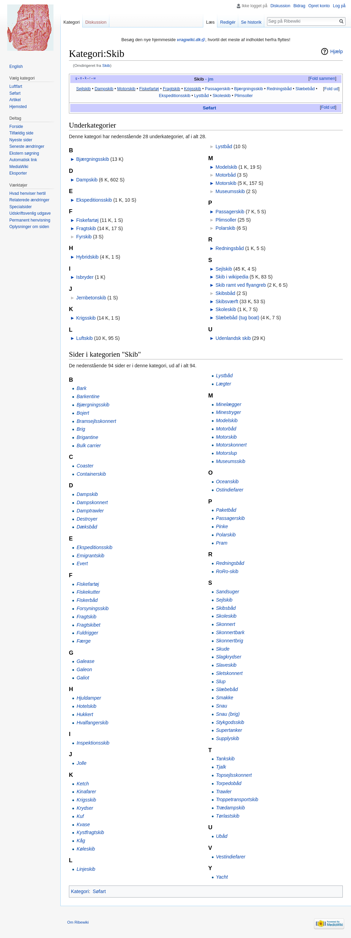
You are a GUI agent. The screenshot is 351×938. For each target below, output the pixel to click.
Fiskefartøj (149, 88)
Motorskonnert (231, 445)
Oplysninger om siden (29, 226)
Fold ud (331, 88)
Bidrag (299, 5)
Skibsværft (227, 301)
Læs (210, 22)
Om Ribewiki (78, 922)
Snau (221, 706)
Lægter (223, 384)
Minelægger (228, 404)
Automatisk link (23, 159)
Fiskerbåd (86, 600)
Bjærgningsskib (248, 88)
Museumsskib (230, 191)
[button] (322, 78)
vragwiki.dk (189, 39)
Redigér (227, 22)
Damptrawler (90, 510)
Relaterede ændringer (29, 200)
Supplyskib (227, 738)
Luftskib (84, 338)
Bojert (82, 413)
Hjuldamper (88, 698)
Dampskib (104, 88)
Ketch (82, 783)
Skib (106, 65)
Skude (223, 649)
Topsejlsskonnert (234, 775)
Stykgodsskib (230, 722)
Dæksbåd (86, 527)
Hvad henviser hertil (27, 193)
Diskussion (280, 5)
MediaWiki (18, 166)
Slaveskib (226, 665)
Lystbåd (201, 95)
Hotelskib (86, 706)
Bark (81, 388)
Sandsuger (227, 591)
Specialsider (20, 206)
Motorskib (126, 88)
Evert (82, 563)
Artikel (15, 99)
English (16, 66)
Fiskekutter (88, 592)
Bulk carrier (88, 445)
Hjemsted (18, 106)
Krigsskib (192, 88)
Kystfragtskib (90, 832)
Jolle (81, 763)
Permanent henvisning (29, 220)
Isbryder (85, 277)
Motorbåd (226, 175)
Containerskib (91, 474)
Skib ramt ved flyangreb (241, 285)
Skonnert (225, 624)
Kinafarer (86, 791)
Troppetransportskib (237, 799)
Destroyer (86, 519)
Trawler (224, 791)
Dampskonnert (92, 502)
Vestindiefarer (230, 856)
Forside (16, 126)
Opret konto (319, 5)
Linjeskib (85, 869)
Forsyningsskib (92, 608)
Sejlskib (83, 88)
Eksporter (18, 173)
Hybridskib (87, 257)
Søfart (209, 107)
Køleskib (85, 849)
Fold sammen (322, 78)
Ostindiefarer (229, 489)
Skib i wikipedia (232, 277)
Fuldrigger (87, 633)
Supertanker (229, 730)
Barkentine (87, 396)
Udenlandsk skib (233, 338)
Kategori (80, 891)
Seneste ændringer (26, 146)
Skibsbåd (225, 293)
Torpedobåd (228, 783)
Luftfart (15, 86)
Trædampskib (230, 807)
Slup (221, 681)
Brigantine (87, 437)
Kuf (80, 816)
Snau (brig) (228, 714)
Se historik (251, 22)
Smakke (224, 697)
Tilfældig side (21, 133)
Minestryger (228, 412)
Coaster (84, 465)
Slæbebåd (305, 88)
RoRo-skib (227, 571)
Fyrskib (84, 236)
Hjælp (336, 51)
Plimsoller (243, 95)
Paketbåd (226, 510)
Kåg (80, 840)
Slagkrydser (228, 657)
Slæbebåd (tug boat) (237, 317)
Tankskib (225, 758)
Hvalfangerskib (92, 722)
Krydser (84, 808)
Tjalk (221, 767)
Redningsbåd (279, 88)
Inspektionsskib (92, 743)
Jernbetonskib (91, 297)
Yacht (222, 877)
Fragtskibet (88, 625)
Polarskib (225, 228)
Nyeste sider (20, 140)
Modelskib (226, 167)
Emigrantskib (90, 555)
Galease (85, 661)
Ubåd (221, 836)
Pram (221, 543)
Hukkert (84, 714)
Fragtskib (171, 88)
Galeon (84, 669)
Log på (339, 5)
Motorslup (226, 453)
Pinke (222, 526)
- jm (209, 79)
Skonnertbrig (229, 640)
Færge (83, 641)
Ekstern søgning (24, 153)
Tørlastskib (227, 816)
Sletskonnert (229, 673)
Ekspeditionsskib (175, 95)
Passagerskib (217, 88)
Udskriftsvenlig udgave (30, 213)
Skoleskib (222, 95)
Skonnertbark (230, 632)
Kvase (83, 824)
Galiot (82, 677)
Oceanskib (227, 481)
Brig (80, 429)
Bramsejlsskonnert (96, 421)
